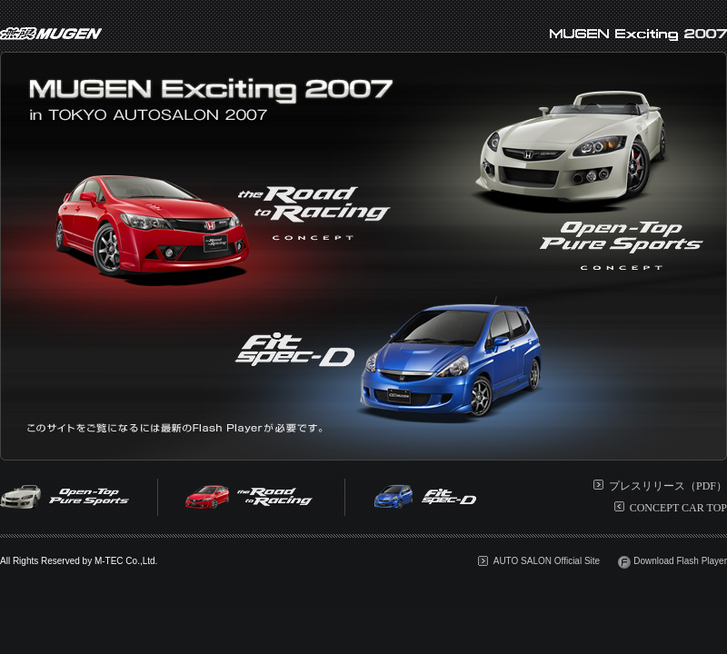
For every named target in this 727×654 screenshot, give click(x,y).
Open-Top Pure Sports (78, 497)
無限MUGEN (51, 39)
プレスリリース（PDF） (668, 486)
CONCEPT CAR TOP (678, 507)
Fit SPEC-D (424, 497)
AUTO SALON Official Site (546, 561)
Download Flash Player (680, 561)
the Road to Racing (251, 497)
